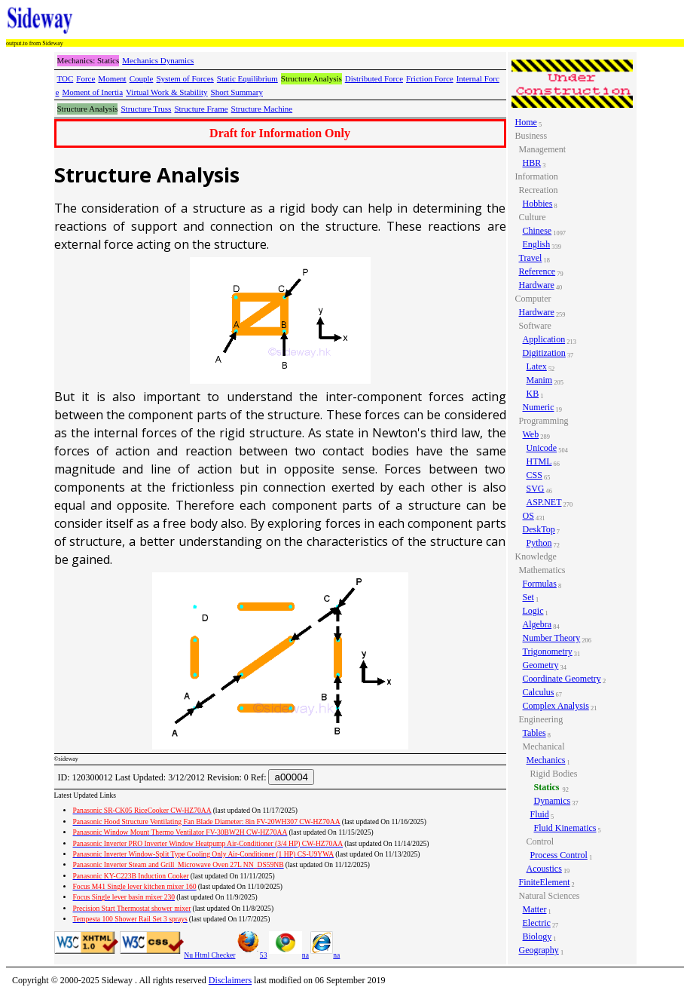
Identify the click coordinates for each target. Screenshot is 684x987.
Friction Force (429, 78)
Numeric (538, 407)
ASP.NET (544, 502)
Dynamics (552, 800)
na (289, 955)
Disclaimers (230, 980)
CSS (534, 475)
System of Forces (184, 78)
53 (252, 955)
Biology (537, 936)
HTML (539, 461)
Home (526, 122)
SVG (536, 488)
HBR (532, 163)
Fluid (539, 814)
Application (544, 339)
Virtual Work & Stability (167, 92)
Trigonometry (548, 651)
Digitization (544, 353)
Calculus (538, 692)
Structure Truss (146, 108)
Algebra (537, 624)
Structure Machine (262, 108)
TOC (65, 78)
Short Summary (237, 92)
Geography (539, 950)
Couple (142, 78)
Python (539, 543)
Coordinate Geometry (562, 678)
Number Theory (552, 638)
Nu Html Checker (209, 955)
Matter (535, 909)
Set (528, 597)
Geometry (541, 665)
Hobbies (538, 203)
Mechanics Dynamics (158, 60)
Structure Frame (200, 108)
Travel (530, 258)
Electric (537, 923)
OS (528, 515)
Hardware (536, 285)
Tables (534, 733)
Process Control (559, 855)
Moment (112, 78)
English (537, 244)
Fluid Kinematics (565, 828)
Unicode (542, 448)
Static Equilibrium (247, 78)
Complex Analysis (556, 705)
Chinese (537, 230)
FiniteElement (544, 882)
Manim (540, 380)
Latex (537, 366)
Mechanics (546, 760)
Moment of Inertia (92, 92)
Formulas (540, 583)
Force (85, 78)
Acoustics (544, 868)
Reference (537, 271)
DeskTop (539, 529)
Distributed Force (374, 78)
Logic (533, 610)
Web (531, 434)
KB (533, 393)
